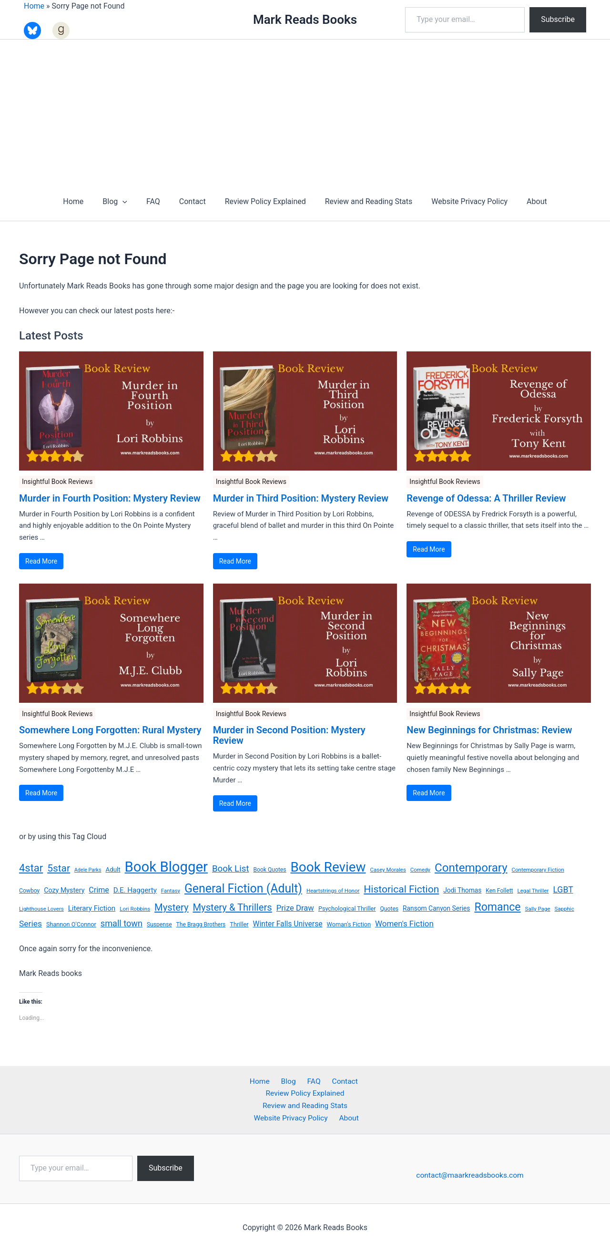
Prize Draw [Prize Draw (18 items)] (295, 908)
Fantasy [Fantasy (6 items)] (170, 890)
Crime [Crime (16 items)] (99, 889)
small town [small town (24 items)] (121, 923)
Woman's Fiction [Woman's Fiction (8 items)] (349, 924)
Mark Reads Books (305, 19)
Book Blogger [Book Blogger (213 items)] (166, 867)
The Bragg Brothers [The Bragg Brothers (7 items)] (201, 924)
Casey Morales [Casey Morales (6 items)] (388, 869)
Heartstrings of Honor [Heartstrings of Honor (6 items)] (332, 890)
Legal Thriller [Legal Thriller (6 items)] (533, 890)
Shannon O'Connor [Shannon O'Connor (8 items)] (71, 924)
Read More (41, 561)
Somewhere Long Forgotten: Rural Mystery (110, 730)
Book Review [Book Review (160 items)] (328, 867)
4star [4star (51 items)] (31, 868)
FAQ (159, 201)
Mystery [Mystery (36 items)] (171, 907)
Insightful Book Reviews (57, 481)
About (523, 201)
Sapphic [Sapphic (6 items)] (564, 908)
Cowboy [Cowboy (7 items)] (29, 890)
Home (34, 5)
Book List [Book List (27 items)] (230, 868)
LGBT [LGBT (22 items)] (563, 889)
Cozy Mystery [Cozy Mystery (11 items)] (64, 890)
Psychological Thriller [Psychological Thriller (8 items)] (347, 908)
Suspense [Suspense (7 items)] (159, 924)
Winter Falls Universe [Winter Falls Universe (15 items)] (288, 923)
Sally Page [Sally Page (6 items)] (537, 908)
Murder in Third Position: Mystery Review (300, 498)
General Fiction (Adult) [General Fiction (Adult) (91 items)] (243, 888)
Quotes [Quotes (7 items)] (389, 908)
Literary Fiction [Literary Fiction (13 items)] (91, 908)
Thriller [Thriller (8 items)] (239, 924)
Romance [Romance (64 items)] (497, 907)
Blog (124, 202)
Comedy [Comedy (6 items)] (420, 869)
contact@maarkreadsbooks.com (471, 1176)
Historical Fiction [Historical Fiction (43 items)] (401, 889)
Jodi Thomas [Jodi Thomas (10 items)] (462, 890)
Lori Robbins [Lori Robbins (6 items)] (135, 908)
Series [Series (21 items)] (30, 923)
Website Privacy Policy (460, 201)
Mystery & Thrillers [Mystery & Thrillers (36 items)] (232, 907)
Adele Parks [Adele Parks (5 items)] (87, 870)
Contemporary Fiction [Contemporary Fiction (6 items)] (538, 869)
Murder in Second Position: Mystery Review (289, 735)
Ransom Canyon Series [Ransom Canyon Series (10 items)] (436, 908)
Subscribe (558, 19)
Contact (194, 201)
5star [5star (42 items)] (58, 868)
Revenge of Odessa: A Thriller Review (486, 498)
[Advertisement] (305, 111)
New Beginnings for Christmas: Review (489, 730)
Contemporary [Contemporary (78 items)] (471, 867)
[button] (132, 202)
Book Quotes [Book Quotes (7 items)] (269, 869)
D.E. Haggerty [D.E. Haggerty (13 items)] (135, 890)
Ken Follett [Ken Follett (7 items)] (499, 890)
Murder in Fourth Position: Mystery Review (110, 498)
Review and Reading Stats (363, 201)
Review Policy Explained (263, 201)
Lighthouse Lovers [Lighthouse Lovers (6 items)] (41, 908)
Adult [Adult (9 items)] (112, 869)
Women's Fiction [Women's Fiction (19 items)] (404, 923)
